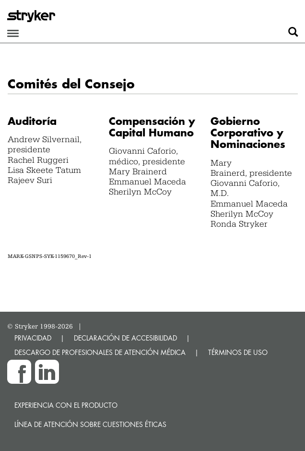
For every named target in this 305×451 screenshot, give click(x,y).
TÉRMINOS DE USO (238, 352)
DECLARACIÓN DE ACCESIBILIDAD (125, 337)
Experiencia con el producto (65, 405)
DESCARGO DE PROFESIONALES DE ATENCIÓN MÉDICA (100, 352)
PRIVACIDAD (32, 337)
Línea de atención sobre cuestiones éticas (90, 424)
